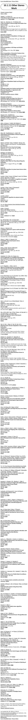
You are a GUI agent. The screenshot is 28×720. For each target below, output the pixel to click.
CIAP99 (2, 170)
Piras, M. (15, 436)
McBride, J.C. (4, 571)
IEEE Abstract (4, 27)
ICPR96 (2, 644)
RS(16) (2, 318)
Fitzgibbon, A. (8, 387)
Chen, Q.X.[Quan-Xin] (6, 407)
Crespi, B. (3, 159)
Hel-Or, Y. (3, 677)
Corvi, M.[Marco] (19, 491)
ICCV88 (2, 84)
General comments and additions (9, 713)
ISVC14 (2, 422)
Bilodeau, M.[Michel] (19, 396)
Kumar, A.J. (16, 256)
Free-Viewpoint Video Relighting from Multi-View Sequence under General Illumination (13, 466)
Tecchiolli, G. (9, 159)
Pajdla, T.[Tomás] (5, 208)
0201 (8, 183)
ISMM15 (3, 401)
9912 (9, 157)
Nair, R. (2, 387)
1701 (6, 383)
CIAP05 (2, 494)
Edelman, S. (8, 677)
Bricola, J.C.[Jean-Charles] (7, 396)
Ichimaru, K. (3, 337)
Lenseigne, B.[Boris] (12, 446)
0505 (8, 601)
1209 (6, 297)
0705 (8, 234)
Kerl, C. (12, 428)
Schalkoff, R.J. (11, 115)
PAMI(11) (3, 26)
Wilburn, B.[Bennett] (15, 470)
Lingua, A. (10, 436)
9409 (6, 201)
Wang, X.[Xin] (4, 446)
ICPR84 (2, 701)
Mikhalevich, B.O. (7, 639)
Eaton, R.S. (24, 571)
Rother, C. (22, 387)
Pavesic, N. (8, 649)
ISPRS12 (2, 295)
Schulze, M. (9, 561)
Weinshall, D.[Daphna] (6, 34)
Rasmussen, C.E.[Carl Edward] (19, 595)
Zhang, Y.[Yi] (3, 349)
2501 (6, 319)
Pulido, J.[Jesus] (4, 417)
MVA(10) (3, 137)
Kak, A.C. (10, 16)
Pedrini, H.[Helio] (9, 418)
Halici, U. (8, 239)
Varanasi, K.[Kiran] (15, 456)
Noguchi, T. (3, 605)
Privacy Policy (15, 1)
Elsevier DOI (3, 68)
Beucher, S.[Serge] (5, 397)
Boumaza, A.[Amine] (10, 177)
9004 (8, 129)
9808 (6, 627)
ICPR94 (2, 680)
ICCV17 (2, 369)
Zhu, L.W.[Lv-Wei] (5, 312)
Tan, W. (14, 324)
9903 (9, 150)
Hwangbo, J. (6, 266)
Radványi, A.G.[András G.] (7, 152)
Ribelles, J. (11, 613)
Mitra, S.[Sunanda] (14, 659)
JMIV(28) (3, 250)
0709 (8, 252)
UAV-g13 (3, 431)
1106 (6, 477)
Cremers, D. (21, 428)
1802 (6, 370)
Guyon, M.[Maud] (13, 176)
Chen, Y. (12, 266)
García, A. (15, 539)
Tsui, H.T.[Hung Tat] (10, 621)
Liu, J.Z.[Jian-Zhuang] (14, 301)
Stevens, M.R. (4, 572)
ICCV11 (2, 461)
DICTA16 (3, 382)
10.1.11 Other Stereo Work (14, 7)
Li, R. (2, 266)
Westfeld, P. (15, 561)
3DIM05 (2, 533)
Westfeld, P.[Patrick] (5, 548)
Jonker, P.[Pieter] (22, 446)
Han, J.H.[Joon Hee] (14, 219)
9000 (13, 19)
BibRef (10, 19)
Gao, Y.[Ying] (12, 312)
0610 (6, 526)
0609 (6, 544)
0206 (8, 224)
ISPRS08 (2, 485)
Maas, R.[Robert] (14, 142)
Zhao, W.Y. (3, 133)
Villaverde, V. (9, 539)
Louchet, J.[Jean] (5, 176)
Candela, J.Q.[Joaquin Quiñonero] (19, 593)
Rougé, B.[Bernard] (12, 247)
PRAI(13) (3, 164)
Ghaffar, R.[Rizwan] (5, 584)
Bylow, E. (7, 428)
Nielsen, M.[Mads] (5, 142)
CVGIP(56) (3, 67)
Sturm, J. (3, 428)
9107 (20, 106)
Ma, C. (6, 324)
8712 (23, 101)
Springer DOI (4, 129)
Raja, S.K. (10, 256)
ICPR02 (2, 607)
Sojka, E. (9, 499)
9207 (15, 71)
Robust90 (3, 665)
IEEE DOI (3, 29)
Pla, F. (7, 613)
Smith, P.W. (17, 133)
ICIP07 (2, 515)
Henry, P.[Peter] (10, 365)
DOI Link (3, 150)
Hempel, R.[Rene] (15, 548)
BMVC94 (3, 200)
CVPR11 (2, 476)
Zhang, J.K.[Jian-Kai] (21, 312)
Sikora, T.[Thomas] (15, 509)
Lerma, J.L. (3, 539)
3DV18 (2, 341)
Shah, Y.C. (3, 22)
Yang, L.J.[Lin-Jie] (5, 301)
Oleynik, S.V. (15, 639)
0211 (6, 609)
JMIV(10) (3, 148)
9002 (11, 78)
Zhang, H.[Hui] (14, 407)
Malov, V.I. (11, 638)
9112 (9, 41)
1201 (6, 463)
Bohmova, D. (20, 499)
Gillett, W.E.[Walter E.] (15, 123)
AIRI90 (2, 19)
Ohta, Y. (8, 605)
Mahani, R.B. (18, 22)
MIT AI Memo (4, 50)
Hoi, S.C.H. (19, 324)
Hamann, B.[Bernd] (18, 418)
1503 (6, 306)
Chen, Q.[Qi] (20, 349)
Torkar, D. (3, 649)
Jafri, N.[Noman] (15, 584)
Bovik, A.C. (8, 667)
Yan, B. (2, 324)
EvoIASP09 (3, 190)
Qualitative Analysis (10, 94)
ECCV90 (6, 127)
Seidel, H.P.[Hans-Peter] (8, 457)
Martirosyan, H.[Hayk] (14, 363)
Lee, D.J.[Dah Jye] (5, 659)
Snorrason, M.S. (11, 571)
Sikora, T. (13, 520)
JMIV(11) (3, 155)
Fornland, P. (3, 684)
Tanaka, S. (3, 16)
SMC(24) (3, 119)
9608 (6, 645)
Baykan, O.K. (10, 481)
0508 (6, 505)
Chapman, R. (9, 22)
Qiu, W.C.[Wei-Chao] (12, 349)
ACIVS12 (3, 450)
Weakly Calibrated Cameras (7, 708)
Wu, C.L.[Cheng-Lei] (5, 456)
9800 (9, 635)
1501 (8, 424)
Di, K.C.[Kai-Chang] (5, 275)
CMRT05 (3, 504)
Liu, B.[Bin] (21, 275)
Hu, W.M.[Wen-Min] (10, 277)
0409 (6, 243)
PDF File (2, 201)
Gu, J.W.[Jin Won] (5, 219)
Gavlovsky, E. (4, 499)
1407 (6, 284)
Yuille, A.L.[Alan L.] (11, 351)
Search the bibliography (6, 716)
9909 (6, 172)
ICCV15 (2, 390)
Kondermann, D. (16, 387)
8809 (24, 112)
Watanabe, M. (4, 690)
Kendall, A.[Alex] (5, 363)
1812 (6, 342)
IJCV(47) (3, 211)
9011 (23, 126)
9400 (9, 682)
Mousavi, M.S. (4, 115)
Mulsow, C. (3, 561)
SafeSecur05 (3, 575)
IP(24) (2, 305)
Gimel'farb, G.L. (4, 638)
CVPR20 (2, 328)
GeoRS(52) (3, 283)
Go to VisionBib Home (6, 1)
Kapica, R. (14, 499)
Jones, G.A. (9, 684)
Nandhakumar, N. (10, 133)
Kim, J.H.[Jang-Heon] (6, 509)
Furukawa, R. (10, 337)
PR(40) (2, 232)
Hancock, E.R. (9, 228)
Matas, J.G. (15, 684)
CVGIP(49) (3, 77)
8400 (14, 701)
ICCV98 (2, 634)
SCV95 (2, 672)
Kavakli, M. (7, 377)
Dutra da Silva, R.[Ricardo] (15, 417)
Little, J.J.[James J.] (5, 123)
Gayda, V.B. (17, 638)
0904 (8, 191)
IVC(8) (2, 126)
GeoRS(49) (3, 270)
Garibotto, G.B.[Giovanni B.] (7, 491)
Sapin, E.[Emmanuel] (14, 187)
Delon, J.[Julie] (4, 247)
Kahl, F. (16, 428)
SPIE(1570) (3, 56)
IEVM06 (2, 543)
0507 (6, 577)
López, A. (3, 613)
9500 (15, 675)
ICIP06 (2, 525)
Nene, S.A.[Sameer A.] (6, 631)
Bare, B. (10, 324)
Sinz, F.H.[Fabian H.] (5, 593)
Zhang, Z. (3, 621)
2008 (6, 330)
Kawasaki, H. (17, 337)
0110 (13, 215)
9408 (2, 120)
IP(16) (2, 260)
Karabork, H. (4, 481)
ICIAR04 (2, 588)
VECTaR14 (3, 411)
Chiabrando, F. (4, 436)
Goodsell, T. (18, 571)
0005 (20, 164)
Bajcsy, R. (9, 698)
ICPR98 (2, 626)
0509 (8, 495)
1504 (8, 413)
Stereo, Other (4, 13)
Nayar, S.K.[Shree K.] (19, 631)
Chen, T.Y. (3, 667)
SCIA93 (2, 687)
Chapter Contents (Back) (6, 12)
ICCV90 (6, 43)
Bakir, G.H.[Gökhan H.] (6, 595)
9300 (14, 687)
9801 (8, 138)
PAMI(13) (3, 39)
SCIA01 (2, 617)
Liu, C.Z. (2, 377)
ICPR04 (2, 242)
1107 (6, 271)
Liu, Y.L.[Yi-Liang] (14, 275)
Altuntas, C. (16, 481)
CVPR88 (2, 93)
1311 (6, 432)
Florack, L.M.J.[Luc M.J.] (11, 144)
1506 (8, 403)
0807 (6, 487)
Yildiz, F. (22, 481)
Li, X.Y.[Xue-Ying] (13, 313)
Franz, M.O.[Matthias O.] (7, 596)
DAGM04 (3, 599)
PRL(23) (2, 182)
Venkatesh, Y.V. (4, 256)
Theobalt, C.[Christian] (20, 457)
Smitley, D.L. (3, 698)
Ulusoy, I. (3, 228)
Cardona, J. (21, 539)
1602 (6, 391)
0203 (6, 212)
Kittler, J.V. (21, 684)
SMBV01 (6, 215)
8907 (5, 32)
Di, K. (15, 266)
